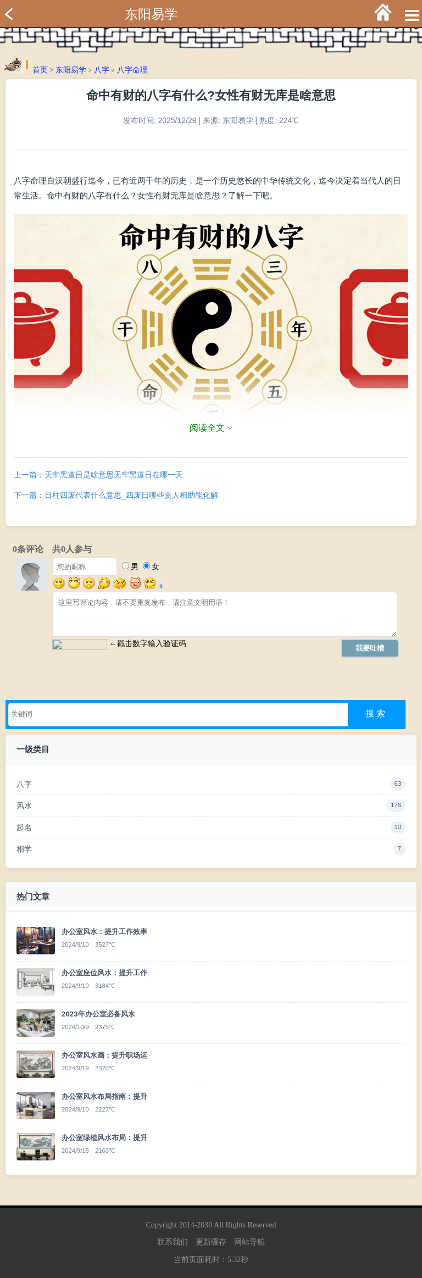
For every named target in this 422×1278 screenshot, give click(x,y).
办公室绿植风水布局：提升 (104, 1137)
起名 (211, 827)
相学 (211, 849)
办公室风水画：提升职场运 (104, 1055)
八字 (101, 70)
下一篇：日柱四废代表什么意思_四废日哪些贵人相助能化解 (116, 495)
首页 (40, 70)
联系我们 (172, 1242)
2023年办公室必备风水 (98, 1014)
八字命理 (132, 70)
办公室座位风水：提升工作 (104, 973)
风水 (211, 805)
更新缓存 (211, 1242)
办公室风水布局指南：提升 (104, 1096)
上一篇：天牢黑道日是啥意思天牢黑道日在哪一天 (98, 474)
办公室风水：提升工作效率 (104, 931)
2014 (187, 1225)
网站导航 (249, 1242)
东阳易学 (151, 14)
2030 (204, 1225)
